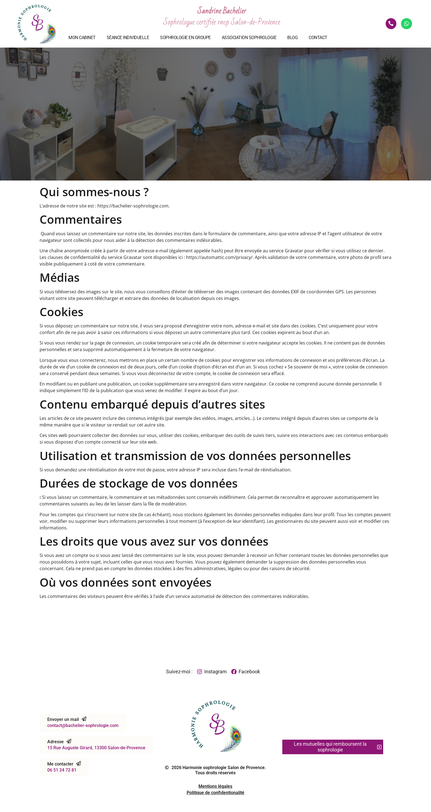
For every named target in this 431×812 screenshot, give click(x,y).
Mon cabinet (82, 37)
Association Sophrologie (249, 37)
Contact (318, 37)
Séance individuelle (128, 37)
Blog (292, 37)
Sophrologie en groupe (185, 37)
